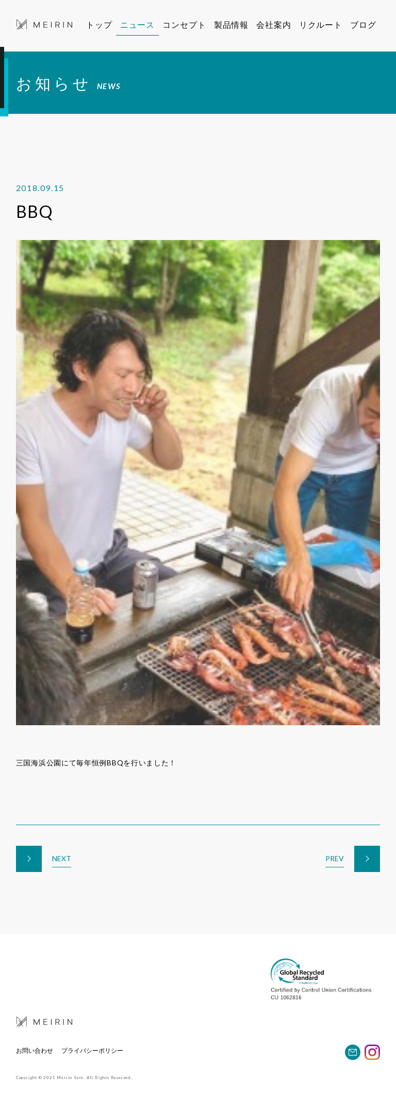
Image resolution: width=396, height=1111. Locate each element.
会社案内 (277, 24)
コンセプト (185, 24)
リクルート (327, 24)
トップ (99, 24)
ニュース (137, 24)
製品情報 (233, 24)
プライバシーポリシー (92, 1051)
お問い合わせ (34, 1051)
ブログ (369, 24)
